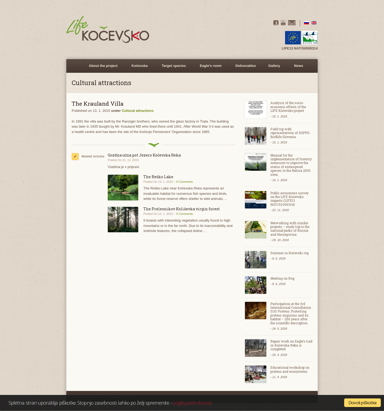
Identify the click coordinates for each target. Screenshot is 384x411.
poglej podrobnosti (192, 402)
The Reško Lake (158, 176)
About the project (102, 68)
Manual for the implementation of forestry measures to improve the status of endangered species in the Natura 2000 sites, (291, 165)
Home (76, 66)
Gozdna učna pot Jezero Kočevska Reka (144, 155)
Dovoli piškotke (362, 403)
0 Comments (184, 181)
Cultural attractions (137, 111)
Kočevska (138, 68)
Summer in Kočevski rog (289, 253)
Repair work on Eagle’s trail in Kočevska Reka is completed (291, 345)
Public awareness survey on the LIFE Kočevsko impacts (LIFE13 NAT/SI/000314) (289, 199)
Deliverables (246, 66)
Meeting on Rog (282, 278)
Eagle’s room (210, 68)
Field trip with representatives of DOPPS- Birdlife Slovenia (290, 133)
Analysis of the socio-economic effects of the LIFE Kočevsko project (288, 107)
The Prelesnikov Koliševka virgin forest (181, 208)
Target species (173, 68)
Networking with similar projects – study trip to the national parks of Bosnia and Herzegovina (289, 229)
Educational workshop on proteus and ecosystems (289, 369)
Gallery (273, 68)
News (298, 66)
